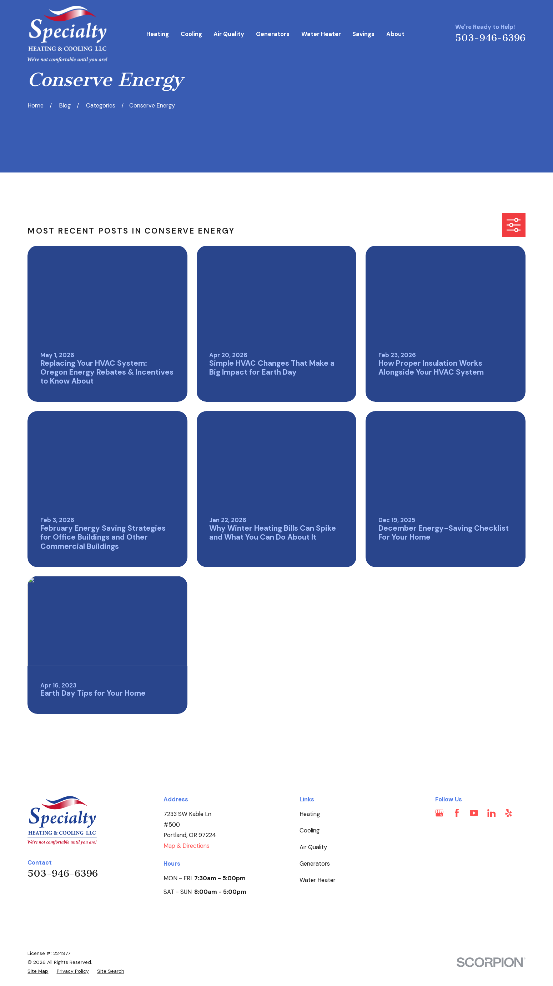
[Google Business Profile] (439, 813)
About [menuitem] (395, 34)
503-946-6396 (490, 38)
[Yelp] (508, 813)
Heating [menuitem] (157, 34)
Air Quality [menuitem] (228, 34)
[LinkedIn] (491, 813)
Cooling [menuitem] (191, 34)
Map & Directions (187, 846)
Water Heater (318, 880)
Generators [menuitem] (273, 34)
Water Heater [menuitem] (321, 34)
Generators (315, 863)
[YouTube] (474, 813)
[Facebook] (457, 813)
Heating (310, 814)
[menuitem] (37, 971)
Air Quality (313, 847)
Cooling (310, 830)
